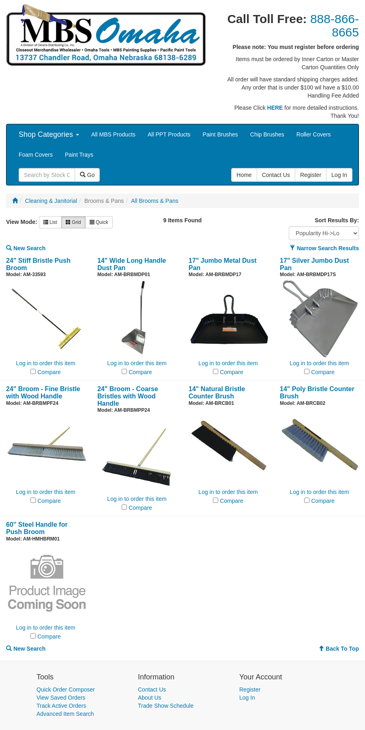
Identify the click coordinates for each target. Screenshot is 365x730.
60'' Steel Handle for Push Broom (37, 528)
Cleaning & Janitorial (51, 201)
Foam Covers (36, 154)
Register (249, 689)
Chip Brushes (267, 134)
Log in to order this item (45, 363)
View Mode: (21, 222)
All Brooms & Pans (154, 201)
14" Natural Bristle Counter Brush (217, 392)
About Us (149, 697)
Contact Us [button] (276, 175)
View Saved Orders (60, 697)
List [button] (50, 222)
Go (87, 175)
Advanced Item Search (65, 714)
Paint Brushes (220, 134)
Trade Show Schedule (165, 705)
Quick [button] (99, 222)
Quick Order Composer (65, 689)
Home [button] (243, 175)
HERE (275, 107)
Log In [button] (339, 175)
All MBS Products (113, 134)
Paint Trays (79, 154)
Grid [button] (73, 222)
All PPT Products (169, 134)
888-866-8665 (334, 25)
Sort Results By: (337, 220)
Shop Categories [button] (49, 134)
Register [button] (310, 175)
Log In (247, 697)
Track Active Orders (61, 705)
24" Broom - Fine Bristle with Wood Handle (43, 392)
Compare (49, 372)
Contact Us (152, 689)
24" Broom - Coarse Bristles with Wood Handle (127, 396)
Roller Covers (313, 134)
